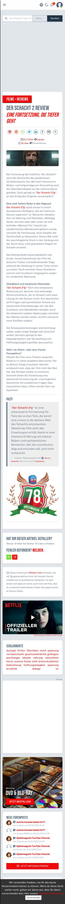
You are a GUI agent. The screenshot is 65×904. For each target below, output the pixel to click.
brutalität (11, 668)
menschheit (52, 657)
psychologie (13, 657)
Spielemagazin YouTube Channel (33, 838)
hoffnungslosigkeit (34, 665)
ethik (35, 661)
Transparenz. (39, 461)
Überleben (33, 650)
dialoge (36, 668)
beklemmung (13, 665)
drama (42, 661)
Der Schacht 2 (46, 192)
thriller (21, 650)
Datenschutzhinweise (50, 893)
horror (9, 661)
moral (43, 650)
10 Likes (25, 143)
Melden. (38, 550)
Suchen (55, 18)
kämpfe (26, 657)
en (57, 668)
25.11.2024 (28, 139)
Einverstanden (33, 898)
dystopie (11, 650)
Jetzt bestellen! (20, 801)
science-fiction (22, 661)
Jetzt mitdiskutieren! (32, 866)
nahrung (38, 657)
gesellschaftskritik (35, 654)
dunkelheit (52, 661)
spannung (53, 650)
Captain (40, 139)
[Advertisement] (32, 56)
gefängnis (53, 654)
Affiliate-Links (35, 573)
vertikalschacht (15, 654)
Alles (39, 18)
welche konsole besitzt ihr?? (30, 822)
